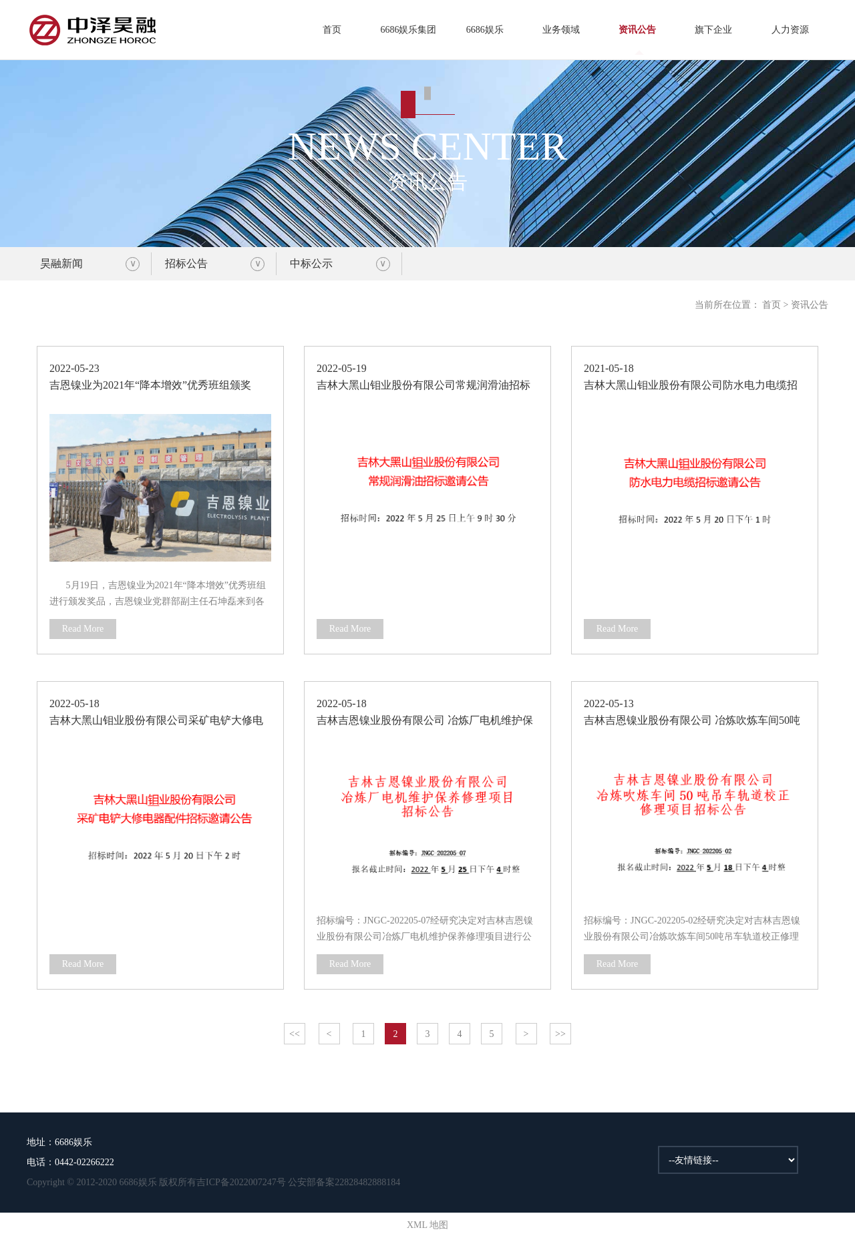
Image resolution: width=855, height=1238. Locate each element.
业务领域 (561, 30)
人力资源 (790, 30)
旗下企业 (713, 30)
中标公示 (311, 263)
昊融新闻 (61, 263)
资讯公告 (637, 30)
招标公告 (186, 263)
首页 (332, 30)
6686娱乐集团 (408, 30)
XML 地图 (427, 1225)
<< (294, 1034)
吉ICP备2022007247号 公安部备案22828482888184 (298, 1182)
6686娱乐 (485, 30)
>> (560, 1034)
